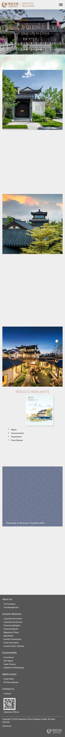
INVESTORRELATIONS (28, 4)
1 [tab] (25, 49)
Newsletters (8, 636)
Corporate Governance (13, 622)
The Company (9, 604)
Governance (9, 657)
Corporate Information (13, 619)
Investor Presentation (12, 639)
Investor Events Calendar (14, 646)
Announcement (17, 433)
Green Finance (10, 664)
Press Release (17, 440)
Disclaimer (6, 726)
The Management (11, 607)
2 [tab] (32, 49)
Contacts (7, 693)
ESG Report (8, 661)
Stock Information (11, 643)
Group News (9, 679)
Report (14, 430)
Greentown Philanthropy (14, 668)
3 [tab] (39, 49)
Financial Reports (11, 629)
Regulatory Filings (11, 632)
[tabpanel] (32, 31)
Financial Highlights (12, 625)
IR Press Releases (11, 682)
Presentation (16, 437)
